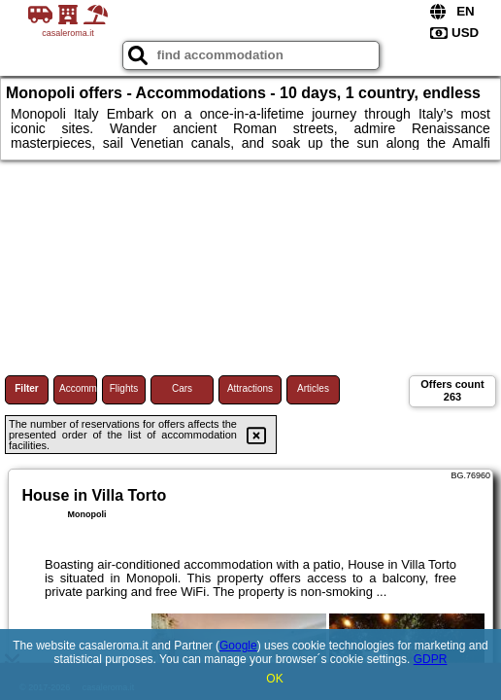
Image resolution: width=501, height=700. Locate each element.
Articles (313, 388)
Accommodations (78, 388)
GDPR (431, 659)
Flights (124, 388)
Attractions (250, 388)
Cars (182, 388)
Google (238, 645)
